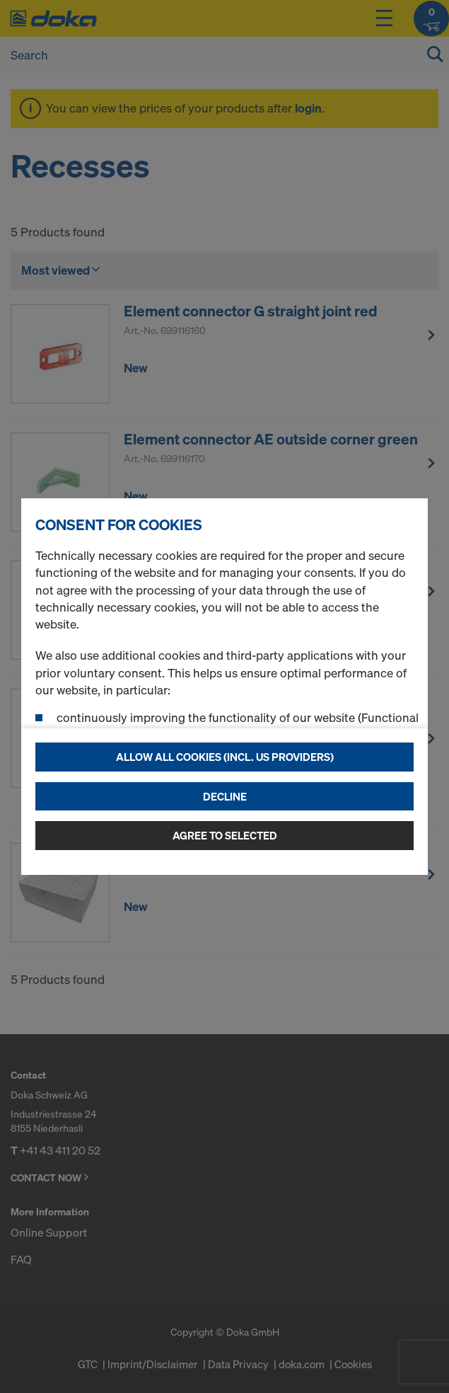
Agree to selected (225, 835)
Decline (225, 796)
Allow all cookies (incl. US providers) (225, 757)
